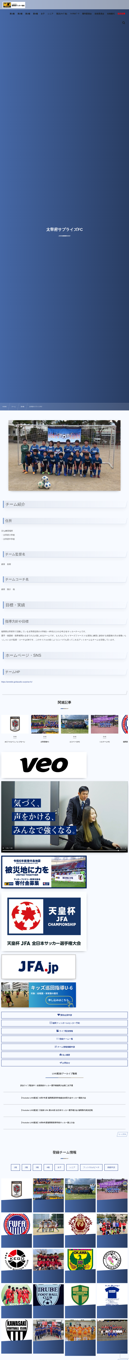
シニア (72, 1167)
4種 (48, 1167)
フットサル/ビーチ (91, 1167)
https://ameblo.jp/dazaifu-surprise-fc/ (16, 682)
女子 (59, 1167)
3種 (37, 1167)
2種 (26, 1167)
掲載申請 (111, 1167)
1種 (15, 1167)
